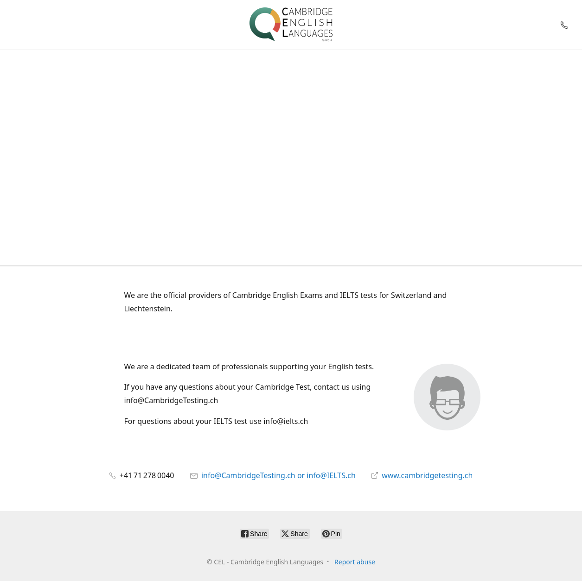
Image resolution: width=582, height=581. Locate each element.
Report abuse (354, 561)
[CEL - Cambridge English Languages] (291, 25)
